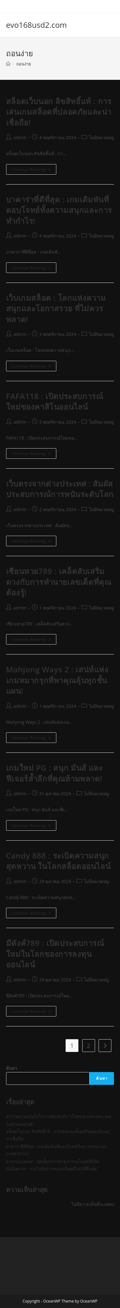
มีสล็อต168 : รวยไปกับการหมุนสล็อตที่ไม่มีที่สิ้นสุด (51, 1169)
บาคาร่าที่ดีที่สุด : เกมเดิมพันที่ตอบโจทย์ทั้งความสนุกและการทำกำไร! (59, 210)
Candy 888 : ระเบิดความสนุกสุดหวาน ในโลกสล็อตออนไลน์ (59, 861)
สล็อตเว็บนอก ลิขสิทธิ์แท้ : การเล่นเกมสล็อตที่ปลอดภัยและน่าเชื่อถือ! (59, 112)
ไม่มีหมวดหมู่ (101, 137)
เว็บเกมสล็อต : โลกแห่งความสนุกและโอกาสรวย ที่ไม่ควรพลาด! (56, 308)
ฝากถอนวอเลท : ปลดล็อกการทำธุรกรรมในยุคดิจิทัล (52, 1161)
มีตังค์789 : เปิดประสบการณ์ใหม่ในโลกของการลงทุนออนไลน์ (55, 954)
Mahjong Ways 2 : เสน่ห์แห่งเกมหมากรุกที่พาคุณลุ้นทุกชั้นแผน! (57, 680)
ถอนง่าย (23, 64)
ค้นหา (11, 1068)
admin (20, 137)
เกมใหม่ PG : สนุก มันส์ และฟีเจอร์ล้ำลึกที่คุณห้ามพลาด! (54, 773)
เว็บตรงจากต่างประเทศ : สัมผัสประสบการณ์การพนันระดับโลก (60, 489)
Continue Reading (34, 170)
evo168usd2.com (36, 24)
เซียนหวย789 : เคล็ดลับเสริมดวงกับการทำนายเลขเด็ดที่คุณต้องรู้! (59, 582)
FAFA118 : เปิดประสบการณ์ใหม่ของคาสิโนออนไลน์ (54, 401)
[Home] (8, 64)
